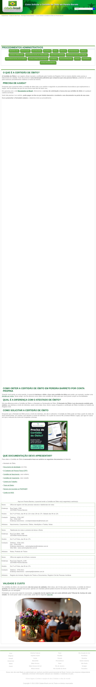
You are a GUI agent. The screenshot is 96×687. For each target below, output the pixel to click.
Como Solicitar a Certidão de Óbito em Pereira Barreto (51, 4)
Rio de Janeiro (59, 666)
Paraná (60, 658)
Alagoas (10, 656)
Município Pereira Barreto (27, 15)
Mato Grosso (35, 663)
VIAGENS (77, 58)
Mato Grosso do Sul (35, 666)
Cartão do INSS (8, 492)
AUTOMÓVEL (53, 58)
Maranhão (35, 661)
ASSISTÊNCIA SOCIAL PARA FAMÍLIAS (76, 54)
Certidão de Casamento (11, 478)
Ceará (11, 666)
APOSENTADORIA (73, 50)
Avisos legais (30, 678)
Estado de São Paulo (14, 15)
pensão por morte (8, 396)
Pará (59, 653)
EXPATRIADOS (86, 58)
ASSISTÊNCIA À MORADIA (57, 54)
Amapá (11, 658)
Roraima (84, 658)
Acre (10, 653)
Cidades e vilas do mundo (61, 678)
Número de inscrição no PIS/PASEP (15, 489)
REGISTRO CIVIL (14, 50)
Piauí (59, 663)
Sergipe (84, 666)
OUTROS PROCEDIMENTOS (48, 62)
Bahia (11, 663)
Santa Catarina (84, 661)
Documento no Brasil (25, 91)
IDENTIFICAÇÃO (25, 50)
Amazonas (11, 661)
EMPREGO (83, 50)
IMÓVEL (55, 50)
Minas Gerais (35, 668)
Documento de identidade (11, 467)
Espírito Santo (35, 655)
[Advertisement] (48, 31)
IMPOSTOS (63, 50)
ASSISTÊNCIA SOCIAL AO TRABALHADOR (37, 54)
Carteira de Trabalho (10, 481)
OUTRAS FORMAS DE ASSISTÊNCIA (38, 58)
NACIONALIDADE (36, 50)
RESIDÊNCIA (47, 50)
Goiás (35, 658)
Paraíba (59, 655)
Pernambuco (60, 661)
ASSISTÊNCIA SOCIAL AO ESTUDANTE (16, 58)
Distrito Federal (35, 653)
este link (50, 595)
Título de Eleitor (8, 485)
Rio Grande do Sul (84, 653)
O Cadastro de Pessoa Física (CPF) (15, 470)
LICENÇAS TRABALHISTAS (16, 54)
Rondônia (84, 655)
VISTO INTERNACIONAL (66, 58)
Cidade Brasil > (5, 15)
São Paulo (84, 663)
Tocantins (84, 668)
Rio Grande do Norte (59, 668)
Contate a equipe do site (44, 678)
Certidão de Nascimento (11, 474)
